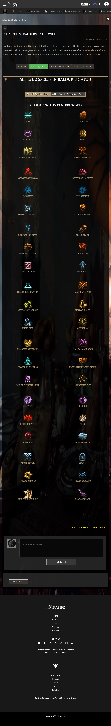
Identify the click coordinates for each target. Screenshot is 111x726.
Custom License (58, 653)
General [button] (34, 11)
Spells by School (82, 66)
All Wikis (55, 620)
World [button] (89, 11)
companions (53, 50)
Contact (55, 631)
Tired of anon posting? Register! (89, 527)
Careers (55, 679)
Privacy (56, 686)
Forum (55, 623)
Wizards (89, 50)
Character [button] (52, 11)
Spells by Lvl (38, 66)
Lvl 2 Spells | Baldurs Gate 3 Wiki (29, 34)
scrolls (97, 54)
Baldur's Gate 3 (21, 46)
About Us (55, 627)
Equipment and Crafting (9, 20)
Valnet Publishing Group (65, 698)
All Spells (22, 66)
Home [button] (17, 11)
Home (55, 616)
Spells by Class (60, 66)
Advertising (55, 675)
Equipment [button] (71, 11)
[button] (85, 4)
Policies (55, 690)
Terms (55, 683)
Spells (24, 20)
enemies (35, 50)
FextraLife (39, 698)
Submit (61, 562)
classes (102, 46)
